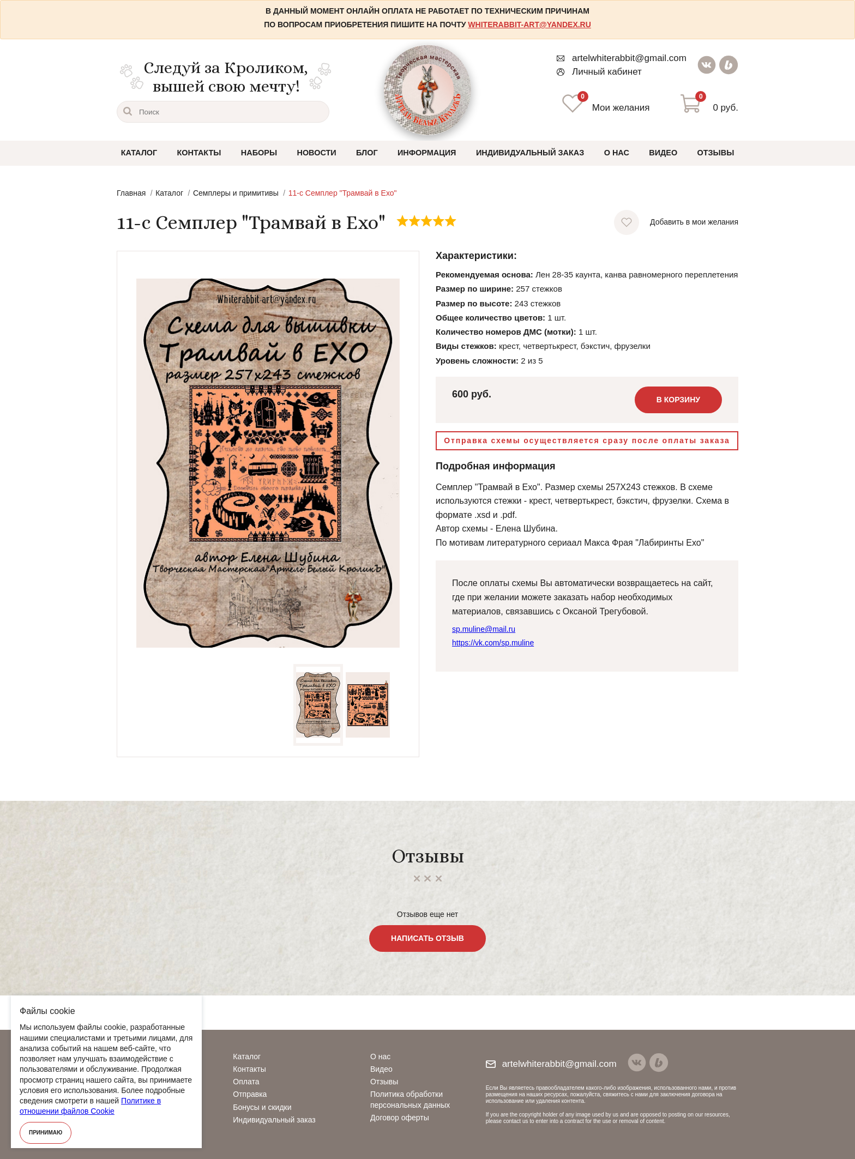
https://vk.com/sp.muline (493, 643)
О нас (615, 153)
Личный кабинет (599, 72)
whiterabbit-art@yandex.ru (529, 24)
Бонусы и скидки (262, 1107)
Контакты (199, 153)
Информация (427, 153)
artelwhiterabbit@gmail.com (621, 58)
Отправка (250, 1094)
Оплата (246, 1081)
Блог (367, 153)
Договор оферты (399, 1117)
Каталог (140, 153)
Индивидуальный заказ (529, 153)
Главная (131, 194)
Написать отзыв (427, 939)
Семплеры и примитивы (236, 194)
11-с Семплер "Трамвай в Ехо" (342, 194)
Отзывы (715, 153)
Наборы (259, 153)
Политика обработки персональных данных (410, 1099)
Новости (317, 153)
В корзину (678, 400)
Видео (662, 153)
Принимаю (45, 1133)
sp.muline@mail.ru (483, 630)
